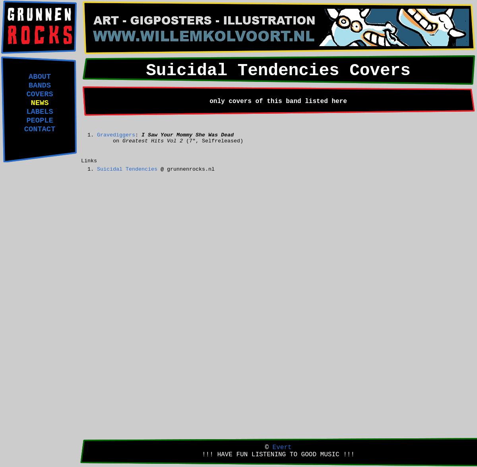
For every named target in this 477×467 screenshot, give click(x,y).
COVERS (39, 94)
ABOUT (40, 76)
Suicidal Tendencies (127, 169)
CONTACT (39, 129)
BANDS (40, 85)
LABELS (39, 111)
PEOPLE (39, 120)
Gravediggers (116, 135)
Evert (282, 447)
